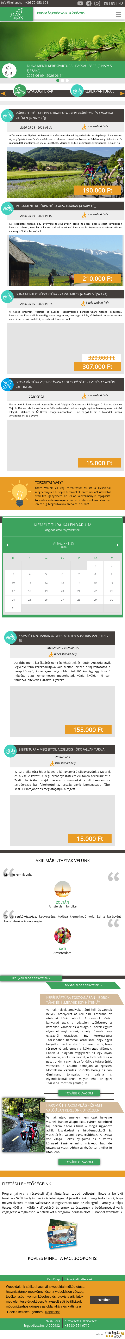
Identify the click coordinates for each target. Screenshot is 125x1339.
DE (106, 3)
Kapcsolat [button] (52, 1312)
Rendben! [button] (104, 1299)
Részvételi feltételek (79, 1279)
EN (113, 3)
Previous (3, 94)
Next (122, 94)
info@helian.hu (12, 2)
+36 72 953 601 (36, 2)
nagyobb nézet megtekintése (62, 530)
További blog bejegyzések (83, 985)
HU (120, 3)
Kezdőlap (53, 1279)
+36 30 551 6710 (77, 1325)
